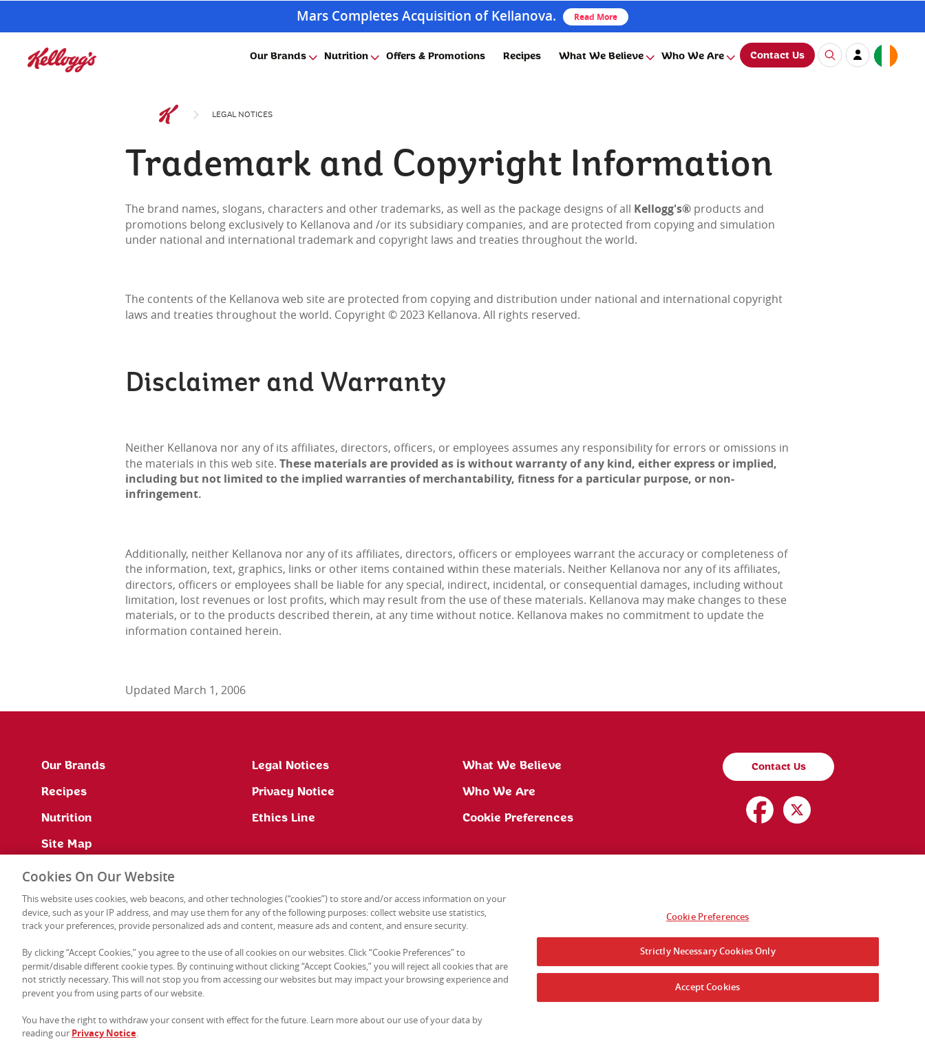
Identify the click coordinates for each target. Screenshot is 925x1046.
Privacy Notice (293, 791)
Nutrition (346, 56)
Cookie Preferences (518, 818)
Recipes (522, 56)
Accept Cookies (707, 991)
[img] (62, 60)
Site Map (66, 844)
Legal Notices (290, 765)
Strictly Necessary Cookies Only (708, 955)
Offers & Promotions (435, 56)
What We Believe (601, 56)
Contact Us (777, 56)
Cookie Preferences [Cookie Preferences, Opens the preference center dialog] (707, 920)
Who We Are (692, 56)
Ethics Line (283, 818)
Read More (595, 17)
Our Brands (278, 56)
